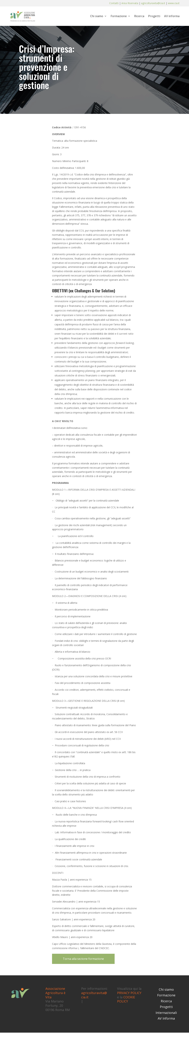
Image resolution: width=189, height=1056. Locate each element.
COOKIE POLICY (126, 999)
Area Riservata (129, 3)
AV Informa (166, 1018)
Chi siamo (96, 16)
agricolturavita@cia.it (153, 3)
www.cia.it (174, 3)
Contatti (114, 3)
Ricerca (139, 16)
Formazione (119, 16)
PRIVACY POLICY (129, 993)
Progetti (154, 16)
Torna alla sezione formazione (83, 959)
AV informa (172, 16)
